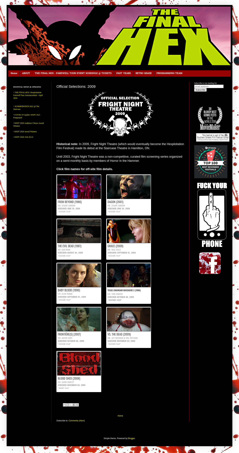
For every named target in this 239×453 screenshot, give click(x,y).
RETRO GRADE (144, 73)
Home (14, 73)
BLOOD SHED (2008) (69, 378)
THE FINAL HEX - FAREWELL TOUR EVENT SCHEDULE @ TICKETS (73, 73)
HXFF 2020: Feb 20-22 (23, 137)
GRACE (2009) (115, 246)
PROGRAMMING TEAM (169, 73)
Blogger (131, 438)
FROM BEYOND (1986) (70, 202)
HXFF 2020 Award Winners (25, 131)
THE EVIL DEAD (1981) (69, 246)
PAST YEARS (123, 73)
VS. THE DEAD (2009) (119, 334)
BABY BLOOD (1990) (69, 290)
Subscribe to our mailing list (205, 83)
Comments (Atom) (77, 420)
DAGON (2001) (115, 202)
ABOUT (26, 73)
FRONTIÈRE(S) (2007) (69, 334)
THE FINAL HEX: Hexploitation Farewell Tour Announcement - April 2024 (28, 95)
